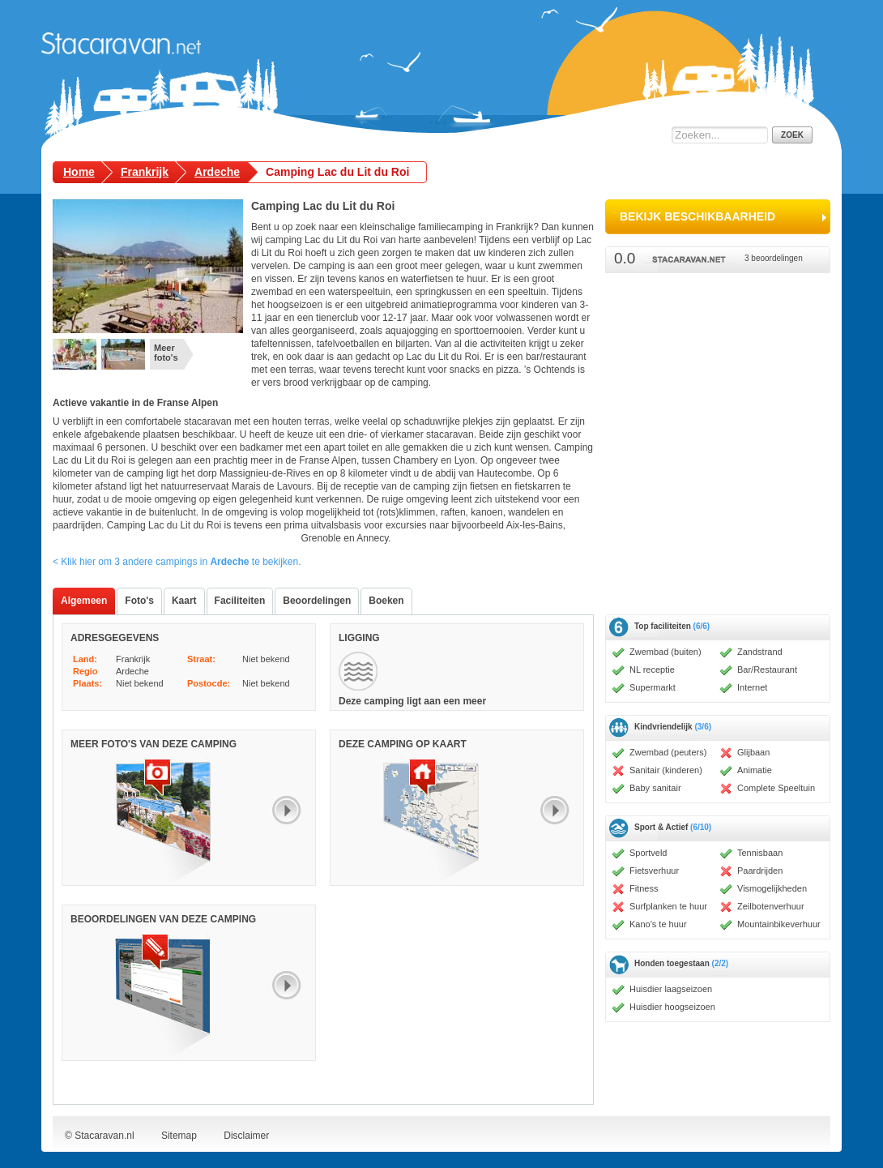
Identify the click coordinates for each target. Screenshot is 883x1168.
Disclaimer (246, 1135)
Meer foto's (166, 352)
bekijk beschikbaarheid (697, 216)
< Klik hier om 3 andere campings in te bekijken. (177, 561)
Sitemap (179, 1135)
